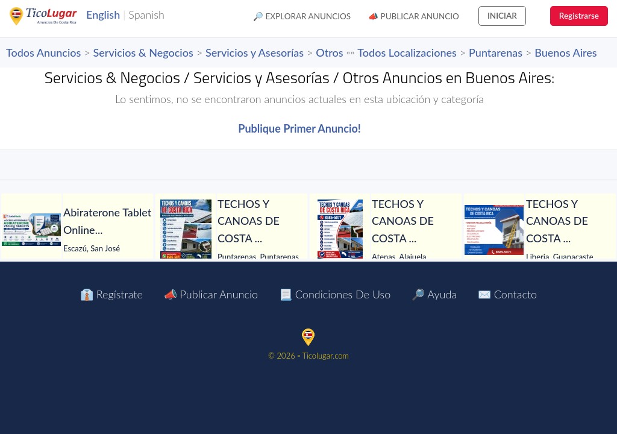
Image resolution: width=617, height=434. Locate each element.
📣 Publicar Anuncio (413, 16)
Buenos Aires (565, 52)
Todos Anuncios (43, 52)
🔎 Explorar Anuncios (302, 16)
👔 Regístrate (111, 294)
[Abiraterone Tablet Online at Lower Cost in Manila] (31, 229)
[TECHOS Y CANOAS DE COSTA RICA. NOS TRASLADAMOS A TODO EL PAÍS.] (185, 230)
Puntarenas (495, 52)
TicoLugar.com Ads (56, 16)
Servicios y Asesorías (254, 52)
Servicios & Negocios (143, 52)
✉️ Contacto (507, 294)
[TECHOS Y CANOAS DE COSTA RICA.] (339, 230)
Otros (329, 52)
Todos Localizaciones (406, 52)
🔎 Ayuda (434, 294)
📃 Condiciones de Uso (334, 294)
